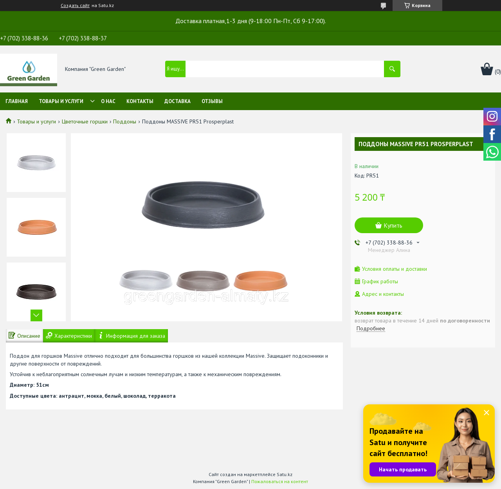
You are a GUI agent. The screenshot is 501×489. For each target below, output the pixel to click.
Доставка (177, 101)
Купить (393, 225)
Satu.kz (284, 474)
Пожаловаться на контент (279, 481)
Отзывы (212, 101)
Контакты (139, 101)
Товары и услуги (61, 101)
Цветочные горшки (85, 121)
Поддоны (124, 121)
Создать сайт (75, 5)
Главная (16, 101)
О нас (108, 101)
